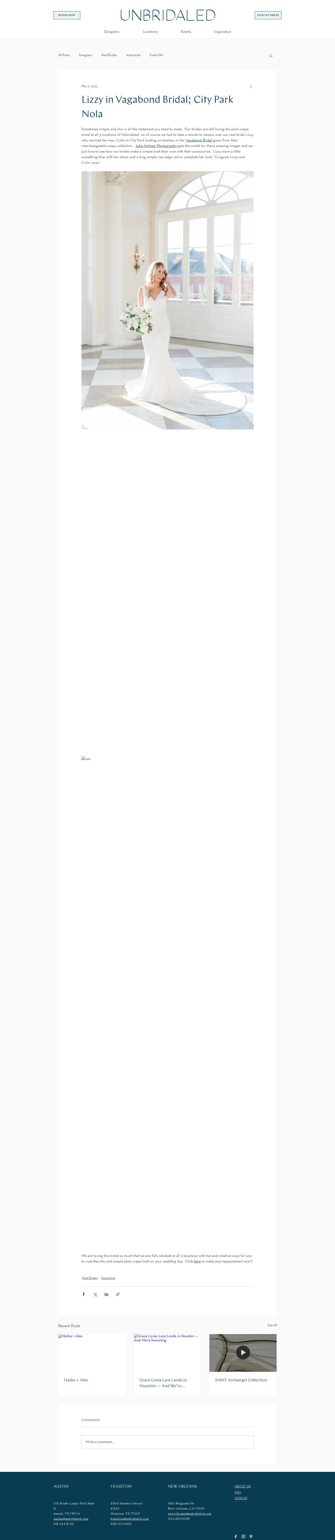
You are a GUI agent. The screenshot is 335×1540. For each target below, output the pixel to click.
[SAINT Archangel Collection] (243, 1353)
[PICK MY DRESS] (268, 15)
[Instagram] (243, 1536)
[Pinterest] (251, 1536)
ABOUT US (242, 1486)
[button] (150, 31)
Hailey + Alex (76, 1380)
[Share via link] (118, 1294)
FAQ (237, 1492)
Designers (85, 55)
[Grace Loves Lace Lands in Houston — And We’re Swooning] (167, 1353)
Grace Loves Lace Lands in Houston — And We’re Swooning (163, 1383)
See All (272, 1325)
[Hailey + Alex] (92, 1353)
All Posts (64, 55)
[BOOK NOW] (67, 15)
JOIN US (240, 1498)
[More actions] (251, 86)
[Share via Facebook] (83, 1294)
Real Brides (109, 55)
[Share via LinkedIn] (106, 1294)
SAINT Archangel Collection (241, 1380)
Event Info (156, 55)
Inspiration (133, 55)
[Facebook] (235, 1536)
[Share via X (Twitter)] (95, 1294)
